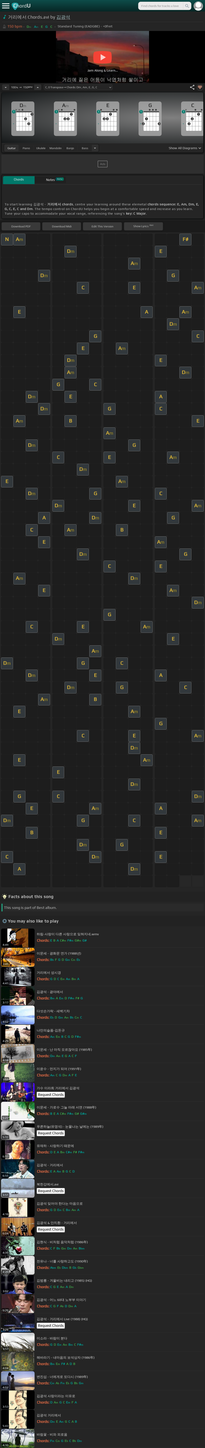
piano (26, 148)
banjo (70, 148)
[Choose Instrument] (95, 148)
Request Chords (51, 1095)
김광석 (63, 17)
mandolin (55, 148)
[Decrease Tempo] (5, 87)
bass (85, 148)
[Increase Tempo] (37, 87)
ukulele (40, 148)
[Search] (187, 6)
